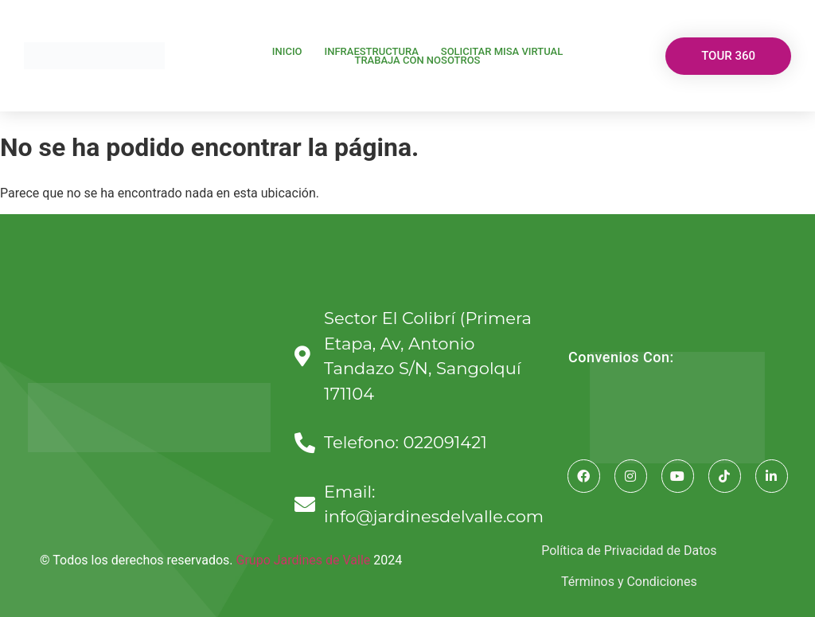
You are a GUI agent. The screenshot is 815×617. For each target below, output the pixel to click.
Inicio (287, 51)
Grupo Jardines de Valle (303, 560)
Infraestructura (372, 51)
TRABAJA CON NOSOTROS (417, 60)
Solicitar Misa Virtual (502, 51)
